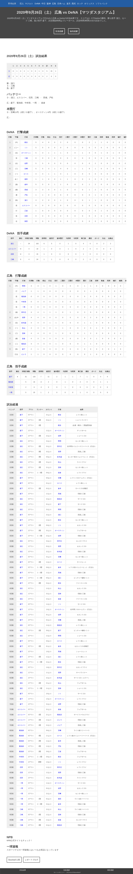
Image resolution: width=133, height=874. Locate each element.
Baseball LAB (14, 859)
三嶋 (26, 158)
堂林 (23, 333)
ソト (26, 147)
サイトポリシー (59, 872)
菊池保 (23, 296)
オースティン (26, 153)
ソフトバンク (101, 3)
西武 (74, 3)
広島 (54, 3)
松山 (23, 328)
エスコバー (26, 205)
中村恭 (23, 302)
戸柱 (26, 195)
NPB (10, 837)
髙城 (26, 190)
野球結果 (12, 3)
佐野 (26, 163)
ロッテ (80, 3)
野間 (23, 286)
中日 (43, 3)
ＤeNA (37, 3)
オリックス (89, 3)
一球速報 (12, 846)
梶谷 (26, 142)
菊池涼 (23, 344)
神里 (26, 221)
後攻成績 (74, 31)
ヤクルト (29, 3)
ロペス (26, 174)
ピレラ (23, 354)
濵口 (26, 200)
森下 (23, 349)
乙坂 (26, 211)
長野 (23, 317)
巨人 (22, 3)
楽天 (69, 3)
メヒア (23, 291)
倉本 (26, 184)
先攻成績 (59, 31)
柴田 (26, 179)
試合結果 (23, 870)
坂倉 (23, 338)
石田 (26, 216)
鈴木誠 (23, 323)
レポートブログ (31, 859)
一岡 (23, 307)
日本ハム (61, 3)
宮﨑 (26, 168)
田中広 (23, 312)
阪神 (49, 3)
